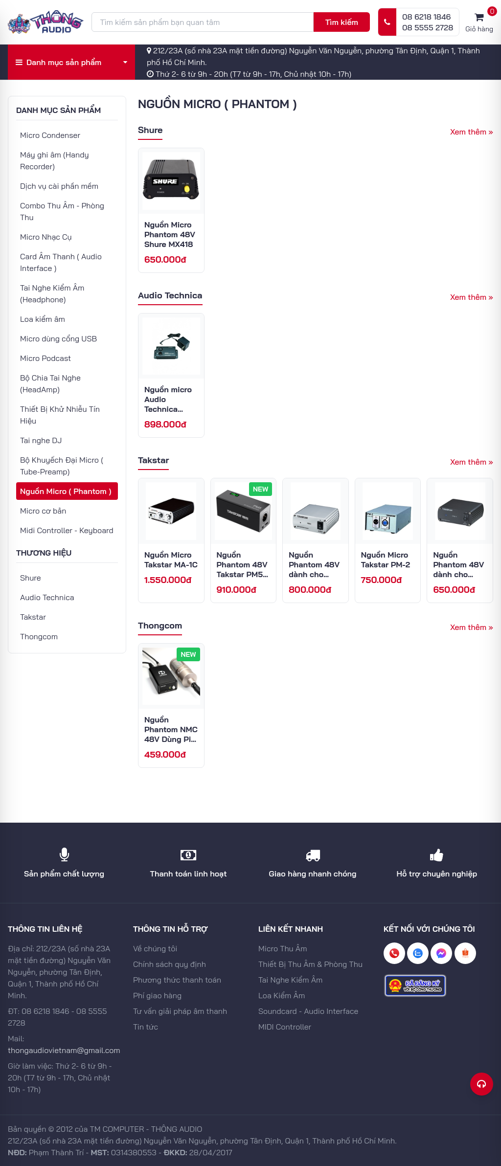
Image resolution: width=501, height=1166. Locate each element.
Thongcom (39, 636)
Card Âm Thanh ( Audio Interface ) (61, 262)
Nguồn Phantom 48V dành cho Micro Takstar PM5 (314, 574)
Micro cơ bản (43, 511)
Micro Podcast (45, 358)
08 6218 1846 (426, 17)
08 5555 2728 (427, 27)
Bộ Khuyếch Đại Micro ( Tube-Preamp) (61, 465)
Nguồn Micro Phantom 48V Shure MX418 (169, 234)
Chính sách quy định (169, 964)
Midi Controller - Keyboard (67, 530)
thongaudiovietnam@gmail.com (64, 1050)
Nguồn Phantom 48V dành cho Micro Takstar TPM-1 (458, 574)
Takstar (33, 617)
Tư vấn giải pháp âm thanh (180, 1011)
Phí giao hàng (157, 995)
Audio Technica (47, 597)
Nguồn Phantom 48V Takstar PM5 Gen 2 (242, 569)
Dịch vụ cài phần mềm (59, 186)
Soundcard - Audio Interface (308, 1011)
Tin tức (145, 1026)
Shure (30, 578)
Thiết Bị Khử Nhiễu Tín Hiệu (60, 415)
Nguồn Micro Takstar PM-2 (385, 559)
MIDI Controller (284, 1026)
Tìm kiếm (341, 22)
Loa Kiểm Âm (281, 995)
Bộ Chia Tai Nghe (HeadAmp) (50, 383)
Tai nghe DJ (41, 440)
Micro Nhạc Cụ (46, 237)
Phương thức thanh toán (177, 980)
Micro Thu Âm (282, 948)
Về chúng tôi (155, 948)
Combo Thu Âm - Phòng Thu (62, 211)
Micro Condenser (50, 135)
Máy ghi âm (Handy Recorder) (54, 160)
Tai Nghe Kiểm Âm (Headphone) (52, 293)
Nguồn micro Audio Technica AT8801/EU (168, 404)
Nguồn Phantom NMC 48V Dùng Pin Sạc (171, 734)
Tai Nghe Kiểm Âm (290, 980)
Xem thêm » (471, 131)
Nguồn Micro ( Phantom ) (65, 491)
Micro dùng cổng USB (58, 338)
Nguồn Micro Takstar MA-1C (171, 559)
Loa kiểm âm (42, 319)
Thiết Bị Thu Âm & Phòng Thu (310, 964)
